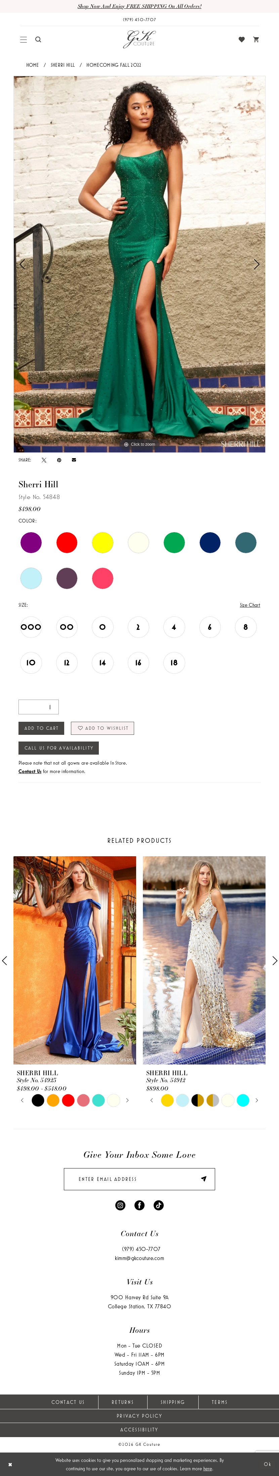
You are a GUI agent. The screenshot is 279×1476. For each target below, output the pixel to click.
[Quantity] (38, 707)
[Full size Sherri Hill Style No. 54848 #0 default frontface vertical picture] (139, 264)
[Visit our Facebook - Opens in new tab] (139, 1204)
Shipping (173, 1402)
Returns (123, 1402)
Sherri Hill (63, 65)
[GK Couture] (139, 40)
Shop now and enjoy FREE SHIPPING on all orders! (139, 6)
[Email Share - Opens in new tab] (74, 460)
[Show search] (38, 39)
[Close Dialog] (10, 1464)
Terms (220, 1402)
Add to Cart (42, 728)
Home (32, 65)
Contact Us (68, 1402)
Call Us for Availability (59, 748)
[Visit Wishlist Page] (242, 40)
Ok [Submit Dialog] (268, 1464)
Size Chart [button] (250, 605)
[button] (23, 39)
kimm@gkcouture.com (139, 1258)
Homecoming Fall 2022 (113, 65)
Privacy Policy (139, 1416)
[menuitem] (23, 39)
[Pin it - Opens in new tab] (59, 460)
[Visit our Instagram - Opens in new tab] (120, 1204)
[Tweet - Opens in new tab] (44, 460)
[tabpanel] (139, 264)
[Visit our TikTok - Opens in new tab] (158, 1204)
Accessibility (139, 1429)
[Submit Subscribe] (200, 1179)
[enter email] (139, 1179)
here (207, 1468)
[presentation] (74, 960)
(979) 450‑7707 (141, 1249)
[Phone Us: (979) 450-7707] (139, 19)
